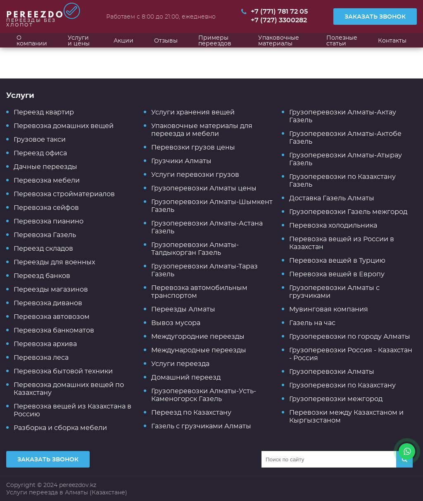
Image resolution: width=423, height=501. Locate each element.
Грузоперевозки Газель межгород (348, 212)
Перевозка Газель (45, 235)
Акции (123, 40)
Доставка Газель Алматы (331, 198)
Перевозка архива (45, 344)
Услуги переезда (180, 364)
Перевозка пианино (48, 221)
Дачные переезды (45, 167)
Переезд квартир (44, 112)
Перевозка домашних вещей (64, 126)
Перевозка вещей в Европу (337, 274)
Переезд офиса (40, 153)
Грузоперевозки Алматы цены (204, 188)
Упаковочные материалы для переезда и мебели (201, 130)
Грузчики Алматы (181, 161)
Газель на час (312, 323)
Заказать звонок (375, 16)
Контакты (392, 40)
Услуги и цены (79, 40)
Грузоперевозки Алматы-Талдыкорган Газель (195, 248)
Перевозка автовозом (52, 317)
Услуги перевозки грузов (195, 174)
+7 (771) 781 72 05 (279, 11)
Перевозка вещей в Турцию (337, 260)
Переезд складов (43, 248)
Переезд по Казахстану (191, 412)
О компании (32, 40)
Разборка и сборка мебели (60, 428)
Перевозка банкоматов (54, 330)
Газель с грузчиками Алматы (201, 426)
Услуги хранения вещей (193, 112)
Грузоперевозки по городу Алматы (349, 336)
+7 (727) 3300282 (279, 20)
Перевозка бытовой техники (63, 371)
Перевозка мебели (47, 180)
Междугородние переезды (198, 336)
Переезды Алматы (183, 309)
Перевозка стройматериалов (64, 194)
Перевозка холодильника (333, 225)
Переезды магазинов (51, 289)
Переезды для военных (54, 262)
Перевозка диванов (48, 303)
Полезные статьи (341, 40)
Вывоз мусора (175, 323)
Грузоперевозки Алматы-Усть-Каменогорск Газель (203, 395)
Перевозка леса (41, 357)
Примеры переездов (214, 40)
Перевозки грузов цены (193, 147)
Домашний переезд (186, 377)
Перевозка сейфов (46, 207)
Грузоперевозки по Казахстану (342, 385)
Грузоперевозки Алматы (331, 371)
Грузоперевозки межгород (336, 399)
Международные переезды (198, 350)
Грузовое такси (40, 139)
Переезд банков (42, 276)
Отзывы (166, 40)
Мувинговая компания (328, 309)
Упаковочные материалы (278, 40)
